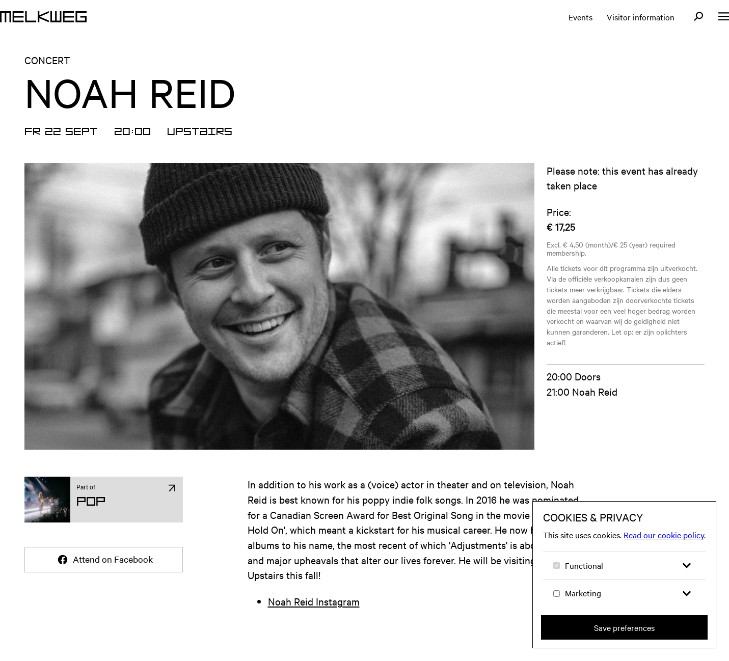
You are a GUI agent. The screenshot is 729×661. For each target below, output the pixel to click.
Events (580, 16)
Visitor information (640, 16)
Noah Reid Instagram (314, 601)
